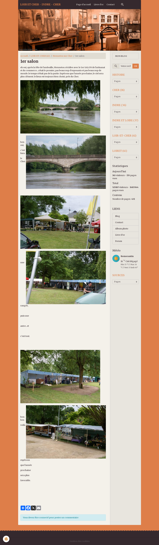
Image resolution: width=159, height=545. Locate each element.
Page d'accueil (83, 4)
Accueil (24, 56)
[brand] (40, 4)
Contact (111, 4)
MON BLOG (121, 56)
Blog (117, 216)
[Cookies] (6, 539)
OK (135, 66)
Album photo (121, 228)
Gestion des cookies (80, 541)
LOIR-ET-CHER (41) (40, 56)
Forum (118, 241)
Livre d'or (99, 4)
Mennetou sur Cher (62, 56)
